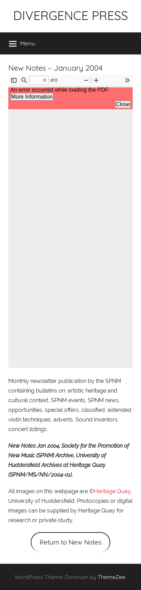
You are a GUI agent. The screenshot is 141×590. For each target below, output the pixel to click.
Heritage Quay (112, 491)
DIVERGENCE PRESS (70, 15)
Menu (22, 43)
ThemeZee (111, 576)
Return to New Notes (71, 542)
